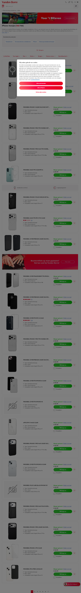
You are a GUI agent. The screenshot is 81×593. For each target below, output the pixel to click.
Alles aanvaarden (41, 83)
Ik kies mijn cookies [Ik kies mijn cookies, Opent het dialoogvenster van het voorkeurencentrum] (41, 92)
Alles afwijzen (41, 88)
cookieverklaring (35, 80)
